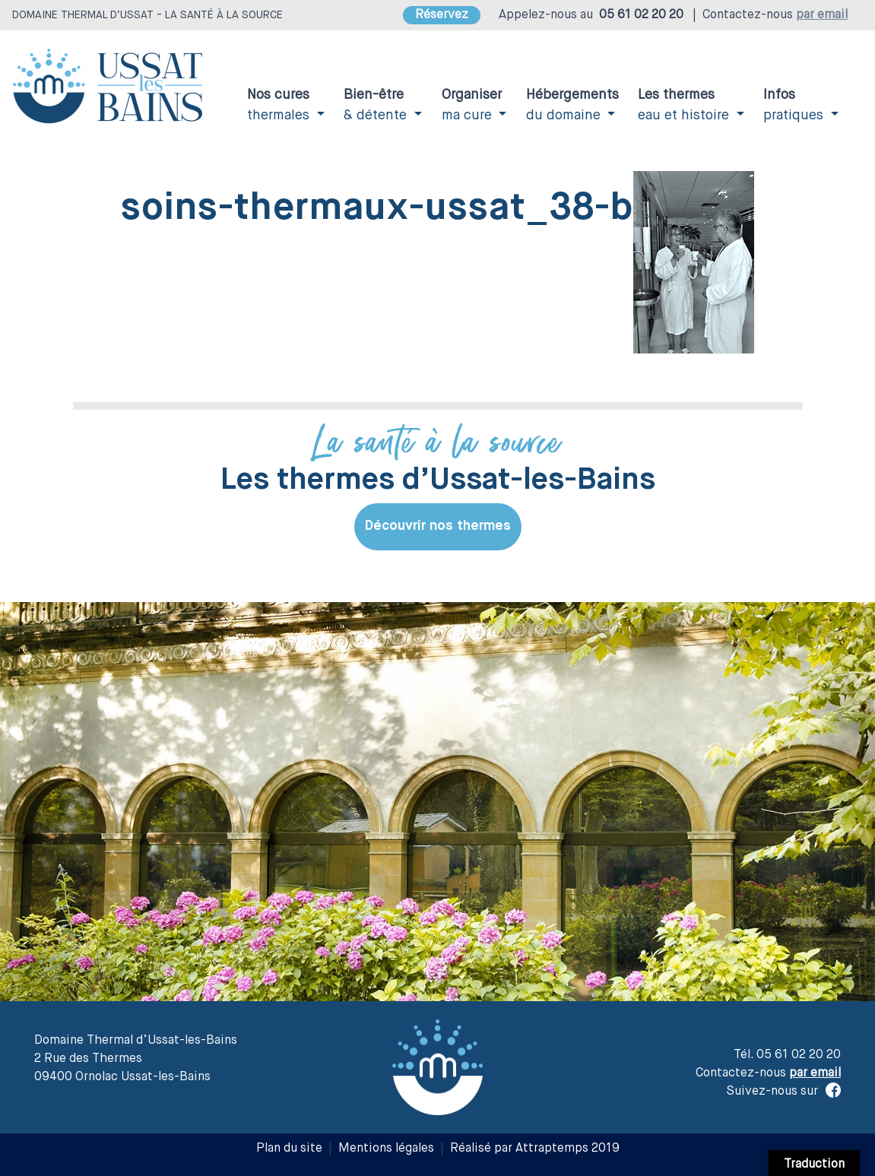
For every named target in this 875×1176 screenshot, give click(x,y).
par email (822, 15)
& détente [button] (377, 105)
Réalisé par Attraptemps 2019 (535, 1149)
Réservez (441, 15)
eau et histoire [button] (685, 105)
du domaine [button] (572, 105)
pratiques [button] (795, 105)
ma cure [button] (472, 105)
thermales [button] (280, 105)
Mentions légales (386, 1149)
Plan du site (289, 1149)
